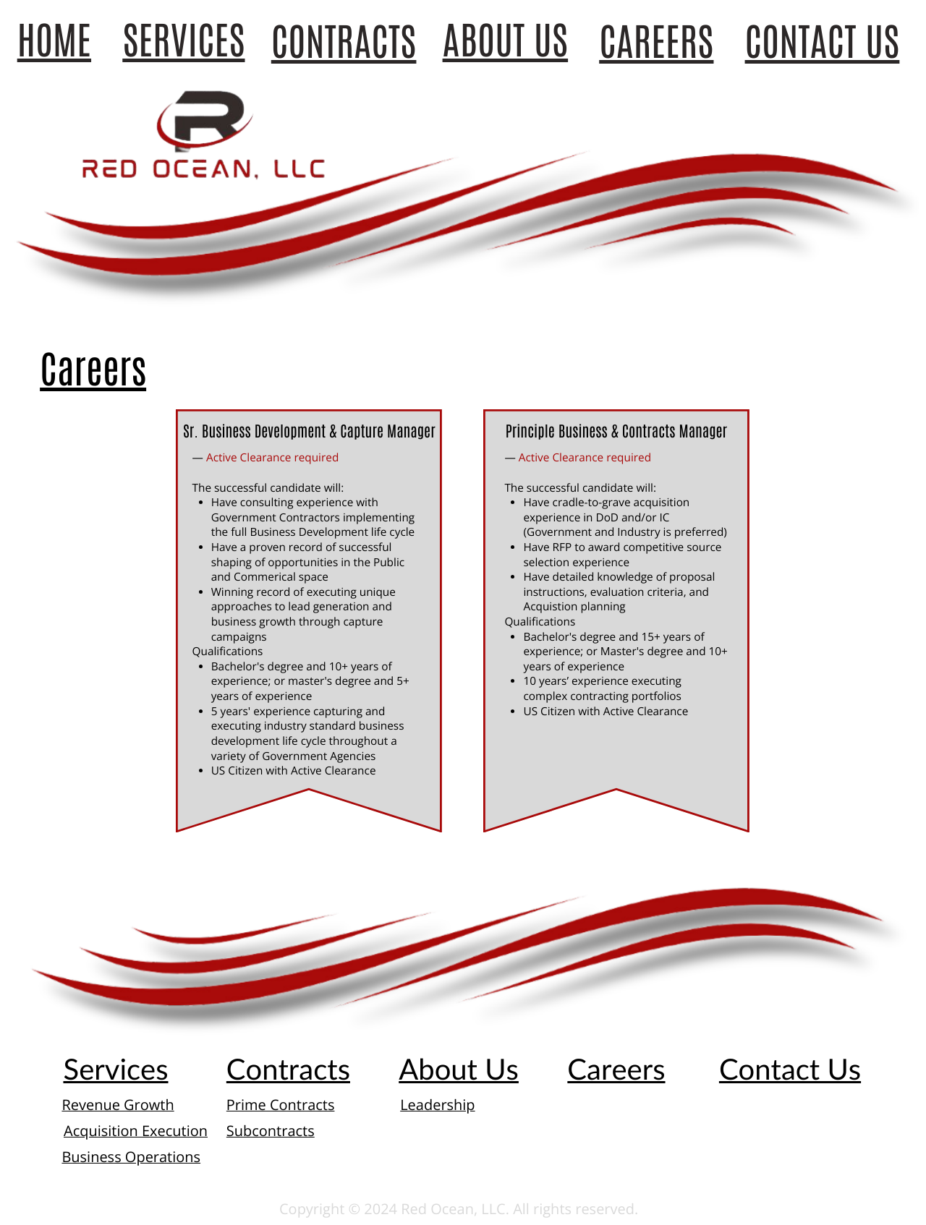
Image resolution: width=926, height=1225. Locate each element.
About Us (459, 1068)
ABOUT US (506, 40)
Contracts (288, 1068)
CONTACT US (822, 41)
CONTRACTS (344, 41)
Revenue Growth (117, 1104)
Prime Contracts (280, 1104)
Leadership (437, 1104)
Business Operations (130, 1156)
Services (115, 1068)
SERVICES (183, 40)
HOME (54, 40)
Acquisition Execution (136, 1130)
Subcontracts (270, 1130)
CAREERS (656, 41)
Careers (93, 369)
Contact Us (790, 1068)
